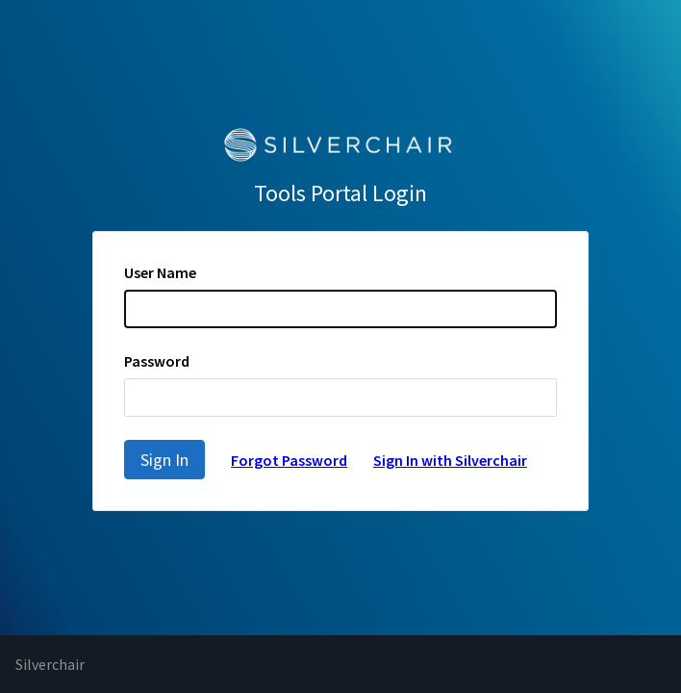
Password (156, 361)
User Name (160, 272)
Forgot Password (289, 460)
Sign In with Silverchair (450, 460)
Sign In (164, 460)
